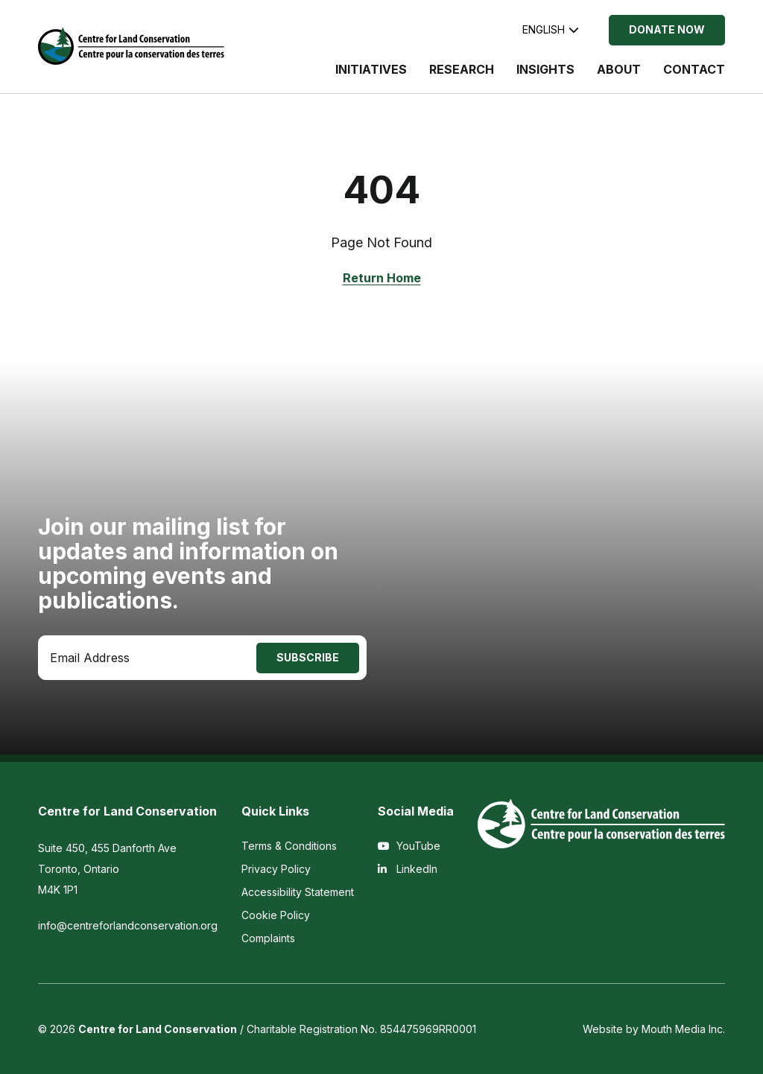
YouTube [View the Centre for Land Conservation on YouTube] (409, 845)
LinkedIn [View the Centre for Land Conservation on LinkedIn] (407, 868)
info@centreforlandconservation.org (128, 925)
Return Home (381, 277)
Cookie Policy (275, 915)
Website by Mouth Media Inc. (654, 1029)
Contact (694, 69)
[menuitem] (371, 76)
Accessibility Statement (297, 892)
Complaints (268, 938)
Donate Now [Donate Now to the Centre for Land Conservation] (667, 29)
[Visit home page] (131, 46)
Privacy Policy (276, 868)
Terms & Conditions (289, 845)
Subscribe (307, 657)
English (550, 29)
